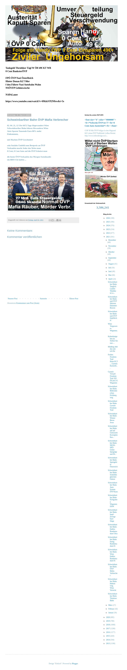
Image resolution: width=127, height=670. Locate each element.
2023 (108, 229)
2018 (108, 625)
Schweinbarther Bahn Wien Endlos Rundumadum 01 (112, 555)
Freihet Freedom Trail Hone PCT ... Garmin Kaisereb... (113, 361)
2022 (108, 233)
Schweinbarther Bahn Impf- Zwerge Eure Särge (112, 515)
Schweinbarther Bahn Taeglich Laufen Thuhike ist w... (112, 287)
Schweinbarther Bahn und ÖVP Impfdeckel (112, 315)
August (111, 264)
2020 (108, 617)
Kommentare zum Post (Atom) (27, 303)
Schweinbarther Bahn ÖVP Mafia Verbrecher (112, 570)
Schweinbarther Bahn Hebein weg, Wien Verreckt (112, 584)
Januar (111, 613)
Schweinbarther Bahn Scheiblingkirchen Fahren (112, 474)
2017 (108, 629)
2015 (108, 636)
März (110, 605)
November (112, 246)
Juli (110, 268)
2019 (108, 621)
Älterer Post (73, 299)
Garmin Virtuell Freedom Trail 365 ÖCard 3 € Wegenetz (112, 377)
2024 (108, 226)
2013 (108, 643)
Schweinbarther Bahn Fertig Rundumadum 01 (112, 541)
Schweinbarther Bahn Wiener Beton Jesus (112, 418)
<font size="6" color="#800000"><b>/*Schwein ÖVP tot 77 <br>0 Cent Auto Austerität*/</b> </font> (101, 122)
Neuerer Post (12, 299)
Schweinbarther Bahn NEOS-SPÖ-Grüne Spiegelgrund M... (112, 447)
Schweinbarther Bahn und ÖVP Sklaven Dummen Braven (112, 302)
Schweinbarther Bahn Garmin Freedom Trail (112, 405)
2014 (108, 640)
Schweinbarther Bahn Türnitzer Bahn (112, 597)
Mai (110, 275)
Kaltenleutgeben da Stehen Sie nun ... (113, 339)
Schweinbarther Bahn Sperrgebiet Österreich (112, 462)
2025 (108, 222)
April (110, 279)
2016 (108, 632)
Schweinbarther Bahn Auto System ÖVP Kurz (113, 487)
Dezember (112, 240)
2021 (108, 237)
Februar (111, 609)
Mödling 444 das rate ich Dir (112, 349)
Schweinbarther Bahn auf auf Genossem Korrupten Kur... (112, 431)
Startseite (43, 299)
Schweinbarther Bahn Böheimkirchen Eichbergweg (112, 392)
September (112, 258)
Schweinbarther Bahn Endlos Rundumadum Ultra (112, 529)
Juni (110, 271)
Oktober (111, 252)
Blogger (75, 664)
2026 (108, 218)
